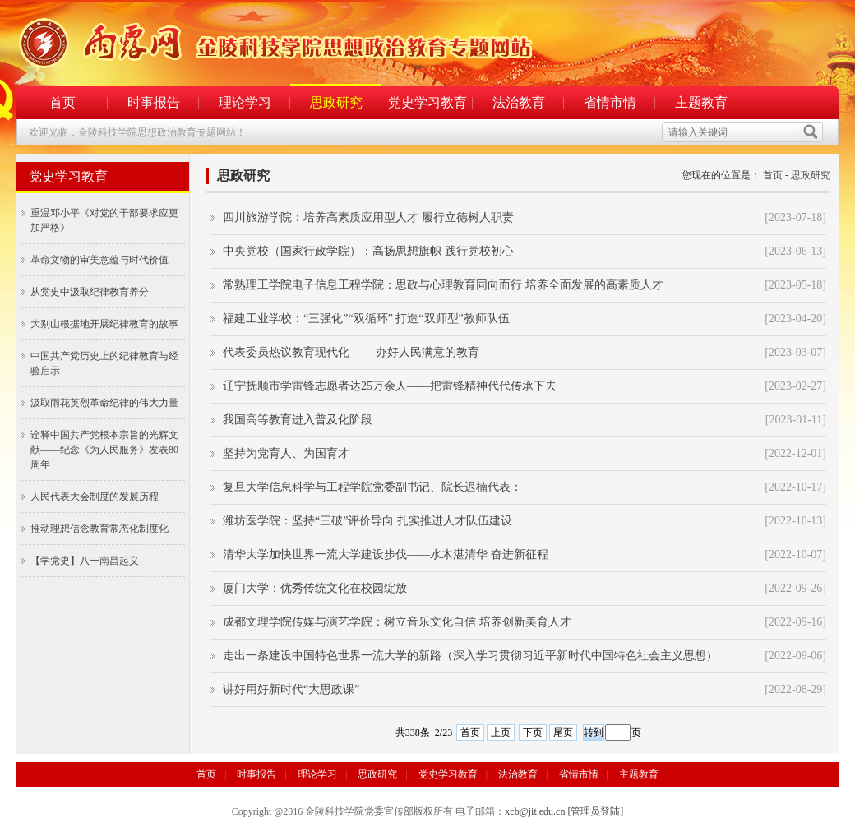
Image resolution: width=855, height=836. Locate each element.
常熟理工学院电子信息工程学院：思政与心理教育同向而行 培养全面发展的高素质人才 (443, 285)
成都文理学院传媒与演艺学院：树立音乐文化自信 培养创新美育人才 (397, 622)
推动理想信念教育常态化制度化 (99, 528)
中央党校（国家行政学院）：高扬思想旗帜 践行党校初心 (368, 251)
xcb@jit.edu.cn (535, 811)
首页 (62, 102)
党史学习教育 (427, 102)
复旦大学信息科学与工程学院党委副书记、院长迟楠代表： (372, 487)
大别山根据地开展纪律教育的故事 (104, 324)
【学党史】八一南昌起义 (84, 560)
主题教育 (701, 102)
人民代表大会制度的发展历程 (94, 496)
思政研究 (336, 102)
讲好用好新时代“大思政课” (291, 689)
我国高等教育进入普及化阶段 (297, 419)
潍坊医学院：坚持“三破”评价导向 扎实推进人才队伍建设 (367, 521)
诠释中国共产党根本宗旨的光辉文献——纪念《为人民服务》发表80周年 (104, 449)
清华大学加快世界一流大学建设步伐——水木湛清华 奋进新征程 (385, 554)
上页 (501, 732)
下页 (533, 732)
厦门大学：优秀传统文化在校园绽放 (315, 588)
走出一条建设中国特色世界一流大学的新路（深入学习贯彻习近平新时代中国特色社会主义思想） (470, 655)
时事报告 (153, 102)
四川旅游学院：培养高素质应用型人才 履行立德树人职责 (368, 217)
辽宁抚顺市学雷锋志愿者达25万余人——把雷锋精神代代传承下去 (390, 386)
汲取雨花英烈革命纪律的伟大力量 (104, 403)
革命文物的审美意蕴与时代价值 (99, 260)
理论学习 (245, 102)
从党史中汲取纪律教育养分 (89, 292)
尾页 (563, 732)
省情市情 (610, 102)
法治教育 (518, 102)
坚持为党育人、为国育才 (286, 453)
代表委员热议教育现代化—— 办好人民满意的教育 (351, 352)
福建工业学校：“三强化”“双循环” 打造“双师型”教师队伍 (366, 318)
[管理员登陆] (595, 811)
